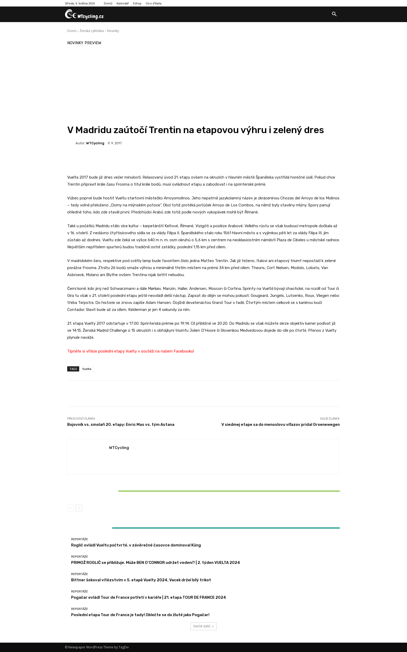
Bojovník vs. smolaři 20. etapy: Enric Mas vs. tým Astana (120, 424)
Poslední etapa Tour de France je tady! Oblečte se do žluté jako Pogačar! (140, 614)
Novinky (113, 31)
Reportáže (111, 482)
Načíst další (203, 626)
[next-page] (79, 508)
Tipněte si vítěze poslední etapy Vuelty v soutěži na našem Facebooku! (130, 351)
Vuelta (86, 369)
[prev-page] (70, 508)
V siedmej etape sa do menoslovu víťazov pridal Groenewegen (280, 424)
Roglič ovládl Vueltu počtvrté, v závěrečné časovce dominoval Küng (136, 545)
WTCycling (95, 143)
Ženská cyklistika (92, 31)
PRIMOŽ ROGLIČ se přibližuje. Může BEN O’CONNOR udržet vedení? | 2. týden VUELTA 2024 (155, 562)
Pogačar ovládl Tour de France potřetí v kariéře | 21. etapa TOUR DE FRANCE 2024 (148, 597)
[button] (334, 14)
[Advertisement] (203, 85)
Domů (71, 31)
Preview (93, 43)
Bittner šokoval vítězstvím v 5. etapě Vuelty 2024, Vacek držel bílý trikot (112, 490)
